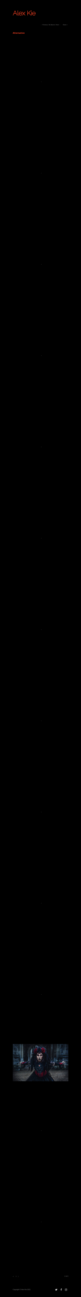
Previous (45, 25)
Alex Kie (24, 13)
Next (57, 25)
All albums (52, 25)
